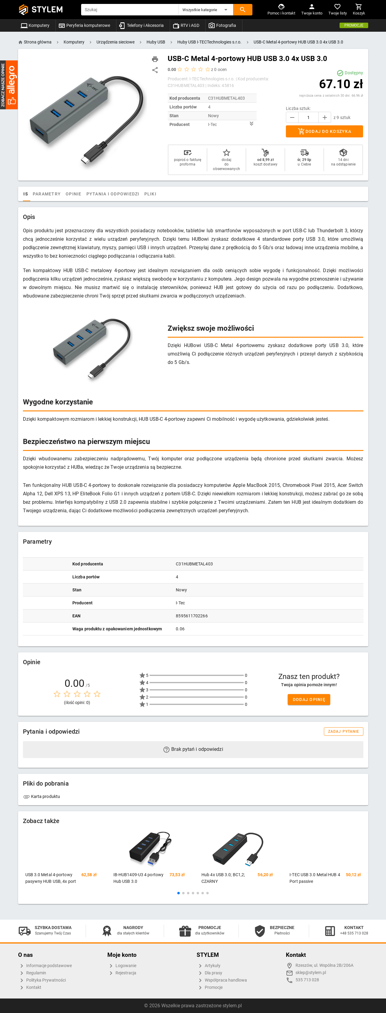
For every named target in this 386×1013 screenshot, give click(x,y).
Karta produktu (41, 796)
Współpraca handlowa (222, 980)
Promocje (353, 25)
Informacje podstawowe (45, 966)
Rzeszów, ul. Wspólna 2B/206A (324, 965)
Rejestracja (121, 973)
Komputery (35, 25)
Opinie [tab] (94, 193)
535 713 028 (307, 979)
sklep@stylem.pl (311, 972)
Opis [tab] (42, 193)
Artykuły (208, 966)
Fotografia (222, 25)
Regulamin (32, 973)
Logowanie (121, 966)
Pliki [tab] (170, 193)
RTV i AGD (185, 25)
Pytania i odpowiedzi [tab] (133, 193)
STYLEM (47, 9)
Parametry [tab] (67, 193)
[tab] (29, 194)
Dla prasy (209, 973)
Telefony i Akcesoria (141, 25)
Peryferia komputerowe (84, 25)
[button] (206, 9)
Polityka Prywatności (42, 980)
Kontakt (29, 987)
